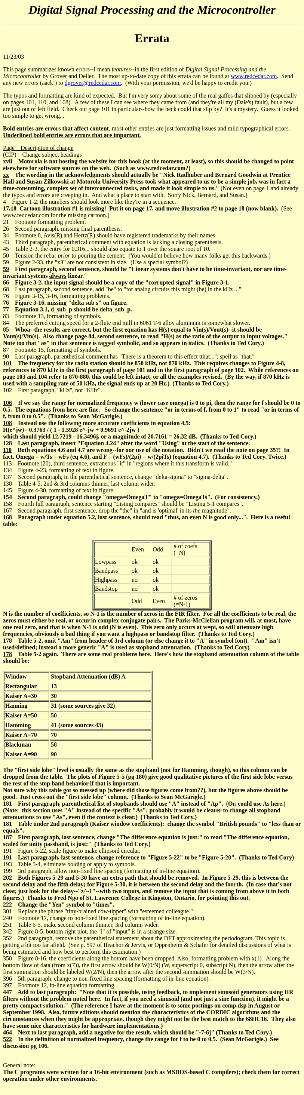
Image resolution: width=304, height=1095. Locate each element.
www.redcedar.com (254, 76)
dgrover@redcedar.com (93, 83)
